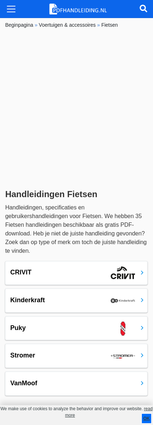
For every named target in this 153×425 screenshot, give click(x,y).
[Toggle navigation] (11, 9)
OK (146, 418)
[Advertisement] (76, 109)
